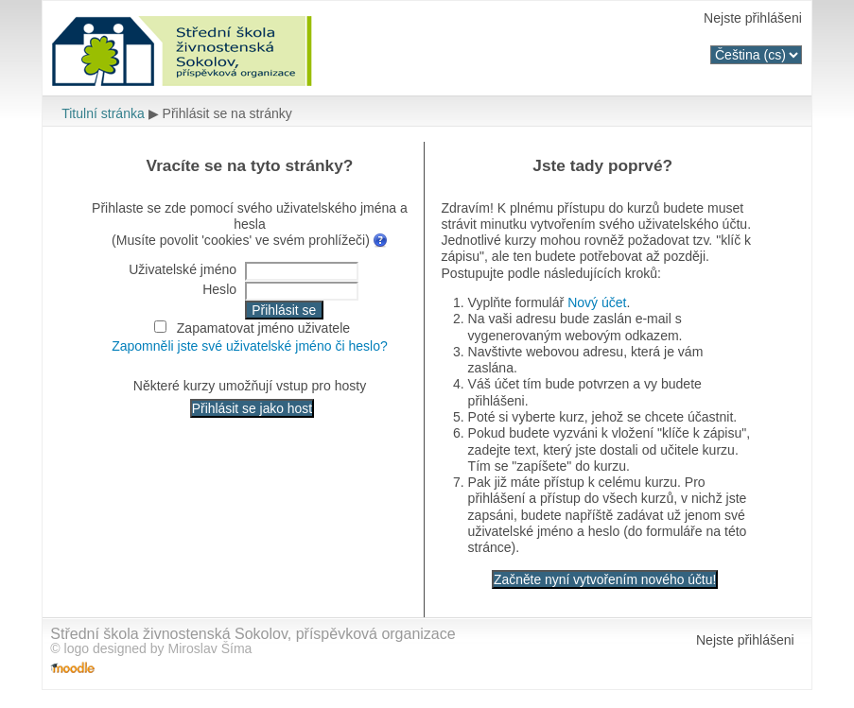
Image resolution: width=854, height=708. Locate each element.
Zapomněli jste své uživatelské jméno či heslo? (250, 346)
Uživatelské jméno (182, 269)
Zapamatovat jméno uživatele (263, 328)
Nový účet (596, 302)
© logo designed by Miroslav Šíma (151, 648)
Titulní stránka (103, 113)
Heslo (219, 289)
